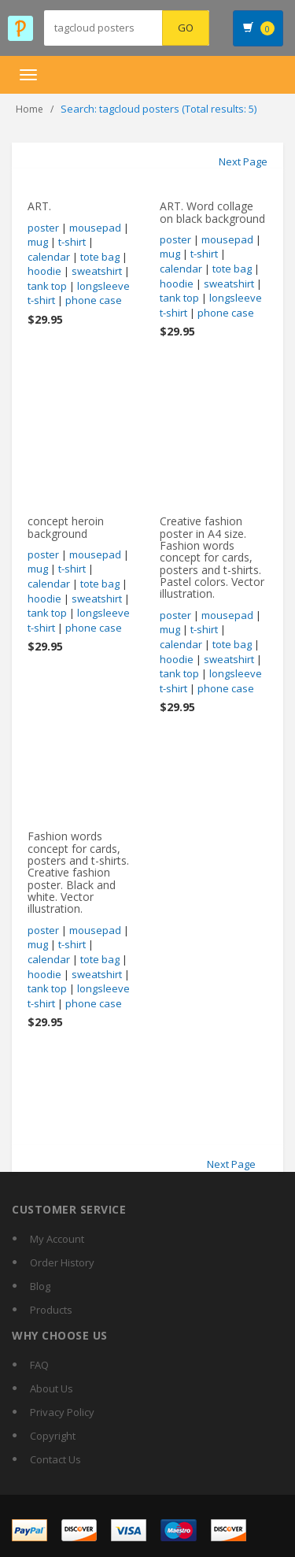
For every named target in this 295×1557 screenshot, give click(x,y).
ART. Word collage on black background (212, 211)
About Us (51, 1388)
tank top (47, 286)
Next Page (243, 161)
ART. (39, 205)
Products (51, 1310)
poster (43, 228)
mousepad (95, 228)
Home (29, 109)
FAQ (39, 1365)
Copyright (53, 1436)
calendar (49, 257)
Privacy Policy (62, 1412)
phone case (93, 300)
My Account (57, 1239)
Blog (40, 1286)
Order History (62, 1262)
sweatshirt (97, 271)
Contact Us (55, 1459)
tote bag (100, 257)
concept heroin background (66, 526)
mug (38, 242)
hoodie (44, 271)
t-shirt (72, 242)
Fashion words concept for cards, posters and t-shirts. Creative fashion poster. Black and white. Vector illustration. (78, 872)
